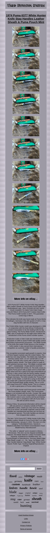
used (40, 495)
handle (24, 488)
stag (12, 499)
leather (36, 484)
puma (20, 477)
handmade (26, 484)
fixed (13, 476)
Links (26, 519)
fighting (20, 496)
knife (28, 480)
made (39, 476)
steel (41, 488)
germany (18, 481)
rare (37, 481)
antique (35, 493)
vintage (29, 476)
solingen (12, 495)
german (27, 500)
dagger (21, 493)
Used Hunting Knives (25, 515)
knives (13, 488)
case (20, 499)
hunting (26, 506)
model (27, 502)
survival (35, 502)
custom (16, 484)
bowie (33, 488)
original (27, 493)
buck (22, 502)
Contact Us (26, 522)
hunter (27, 495)
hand (42, 481)
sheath (37, 499)
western (10, 482)
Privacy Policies (26, 525)
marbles (34, 495)
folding (41, 493)
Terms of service (26, 529)
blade (13, 492)
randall (15, 502)
